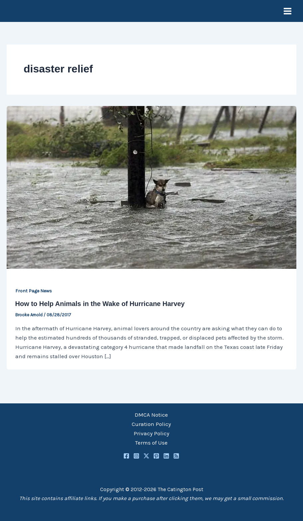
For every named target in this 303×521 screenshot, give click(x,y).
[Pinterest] (156, 456)
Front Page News (33, 291)
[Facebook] (126, 456)
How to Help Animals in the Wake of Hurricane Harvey (100, 303)
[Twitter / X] (146, 456)
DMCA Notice (151, 414)
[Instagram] (136, 456)
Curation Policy (151, 424)
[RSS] (176, 456)
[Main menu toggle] (288, 11)
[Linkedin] (166, 456)
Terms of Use (151, 442)
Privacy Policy (151, 433)
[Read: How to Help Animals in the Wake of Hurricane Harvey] (151, 186)
